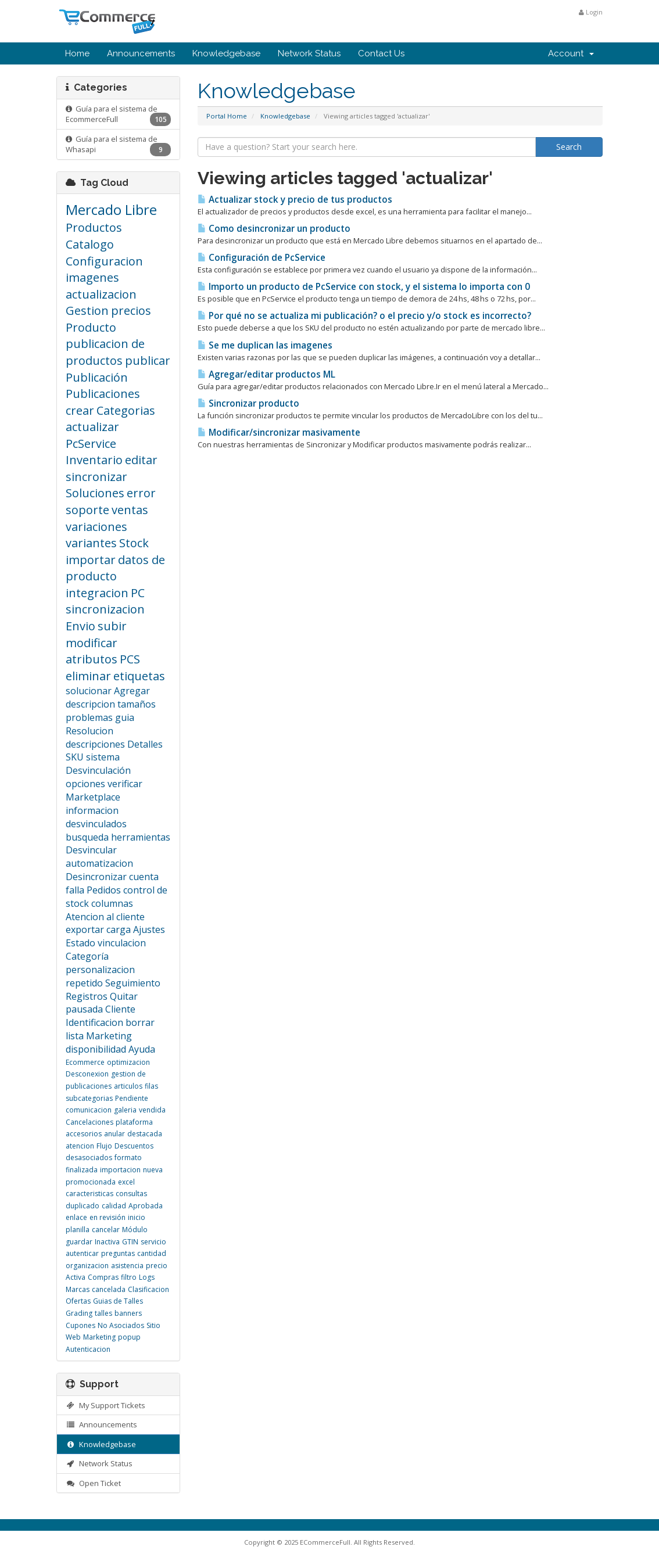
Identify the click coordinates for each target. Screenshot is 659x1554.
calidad (114, 1206)
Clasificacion (148, 1289)
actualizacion (101, 294)
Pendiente (131, 1098)
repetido (84, 983)
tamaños (136, 704)
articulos (128, 1086)
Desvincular (91, 850)
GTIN (130, 1242)
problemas (89, 717)
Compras (103, 1277)
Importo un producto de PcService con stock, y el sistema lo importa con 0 (364, 287)
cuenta (144, 876)
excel (126, 1182)
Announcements (141, 53)
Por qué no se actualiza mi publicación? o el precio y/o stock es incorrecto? (364, 316)
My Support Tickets (105, 1405)
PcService (91, 443)
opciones (85, 783)
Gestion (87, 310)
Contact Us (381, 53)
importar (91, 560)
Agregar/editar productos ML (266, 374)
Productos (94, 227)
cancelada (109, 1289)
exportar (85, 929)
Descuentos (133, 1146)
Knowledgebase (226, 53)
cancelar (106, 1229)
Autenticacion (88, 1349)
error (141, 493)
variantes (91, 543)
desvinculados (96, 823)
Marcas (77, 1289)
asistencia (127, 1266)
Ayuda (141, 1049)
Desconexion (87, 1074)
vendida (152, 1110)
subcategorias (89, 1098)
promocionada (91, 1182)
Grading (79, 1313)
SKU (75, 757)
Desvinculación (98, 770)
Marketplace (93, 797)
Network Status (309, 53)
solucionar (89, 690)
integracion (97, 593)
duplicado (82, 1206)
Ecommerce (85, 1062)
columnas (112, 903)
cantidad (151, 1253)
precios (131, 310)
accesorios (84, 1134)
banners (128, 1313)
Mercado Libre (111, 209)
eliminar (88, 676)
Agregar (132, 690)
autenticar (82, 1253)
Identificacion (94, 1022)
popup (129, 1337)
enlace (76, 1217)
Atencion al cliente (105, 916)
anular (114, 1134)
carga (118, 929)
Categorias (125, 410)
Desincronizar (96, 876)
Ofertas (78, 1301)
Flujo (104, 1146)
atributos (91, 659)
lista (75, 1035)
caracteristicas (89, 1193)
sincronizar (96, 476)
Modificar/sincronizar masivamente (279, 432)
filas (151, 1086)
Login (591, 12)
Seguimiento (132, 983)
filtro (129, 1277)
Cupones (80, 1325)
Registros (87, 996)
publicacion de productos (105, 352)
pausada (84, 1009)
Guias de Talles (118, 1301)
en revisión (107, 1217)
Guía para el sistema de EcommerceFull (118, 115)
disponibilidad (96, 1049)
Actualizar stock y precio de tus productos (295, 199)
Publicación (97, 377)
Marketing (109, 1035)
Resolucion (89, 730)
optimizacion (128, 1062)
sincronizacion (105, 609)
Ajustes (149, 929)
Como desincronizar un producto (274, 228)
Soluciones (95, 493)
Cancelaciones (89, 1122)
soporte (87, 510)
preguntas (118, 1253)
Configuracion (104, 261)
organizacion (87, 1266)
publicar (147, 360)
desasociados (89, 1157)
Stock (134, 543)
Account (571, 53)
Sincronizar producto (248, 403)
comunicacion (89, 1110)
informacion (92, 810)
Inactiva (107, 1242)
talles (103, 1313)
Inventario (94, 460)
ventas (130, 510)
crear (80, 410)
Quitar (124, 996)
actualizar (92, 427)
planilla (77, 1229)
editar (141, 460)
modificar (91, 643)
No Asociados (121, 1325)
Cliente (120, 1009)
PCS (130, 659)
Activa (75, 1277)
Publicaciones (103, 393)
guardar (79, 1242)
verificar (125, 783)
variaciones (96, 526)
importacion (120, 1170)
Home (77, 53)
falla (75, 890)
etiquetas (139, 676)
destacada (144, 1134)
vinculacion (122, 942)
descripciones (95, 744)
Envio (80, 626)
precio (156, 1266)
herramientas (140, 837)
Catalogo (90, 244)
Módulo (135, 1229)
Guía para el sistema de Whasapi (118, 145)
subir (112, 626)
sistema (103, 757)
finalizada (82, 1170)
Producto (91, 327)
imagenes (92, 277)
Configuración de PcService (261, 258)
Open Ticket (93, 1483)
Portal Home (226, 116)
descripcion (90, 704)
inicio (136, 1217)
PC (138, 593)
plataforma (134, 1122)
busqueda (87, 837)
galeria (125, 1110)
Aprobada (145, 1206)
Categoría (87, 956)
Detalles (145, 744)
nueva (153, 1170)
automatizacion (99, 863)
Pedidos (104, 890)
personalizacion (100, 969)
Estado (80, 942)
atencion (80, 1146)
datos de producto (115, 568)
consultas (131, 1193)
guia (124, 717)
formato (128, 1157)
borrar (140, 1022)
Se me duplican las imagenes (265, 345)
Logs (147, 1277)
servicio (153, 1242)
